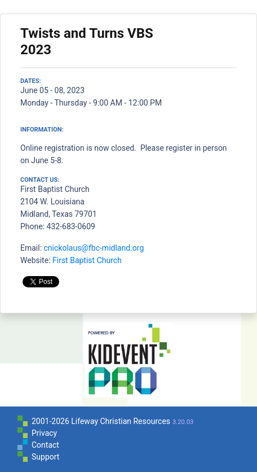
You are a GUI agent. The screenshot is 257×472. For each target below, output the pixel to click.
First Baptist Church (87, 260)
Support (45, 456)
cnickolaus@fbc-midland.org (94, 247)
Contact (45, 444)
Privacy (44, 433)
